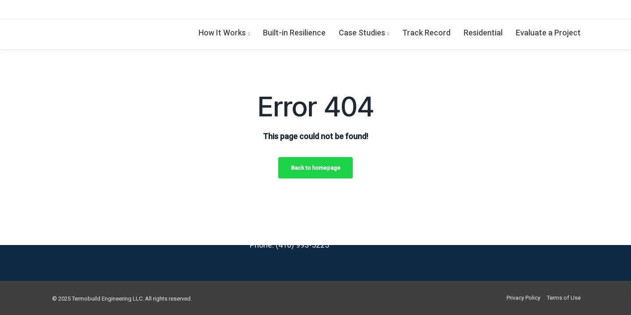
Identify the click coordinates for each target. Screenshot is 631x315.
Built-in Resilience (294, 32)
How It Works (222, 32)
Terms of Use (564, 297)
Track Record (426, 32)
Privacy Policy (523, 297)
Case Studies (362, 32)
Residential (483, 32)
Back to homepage (315, 167)
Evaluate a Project (548, 32)
